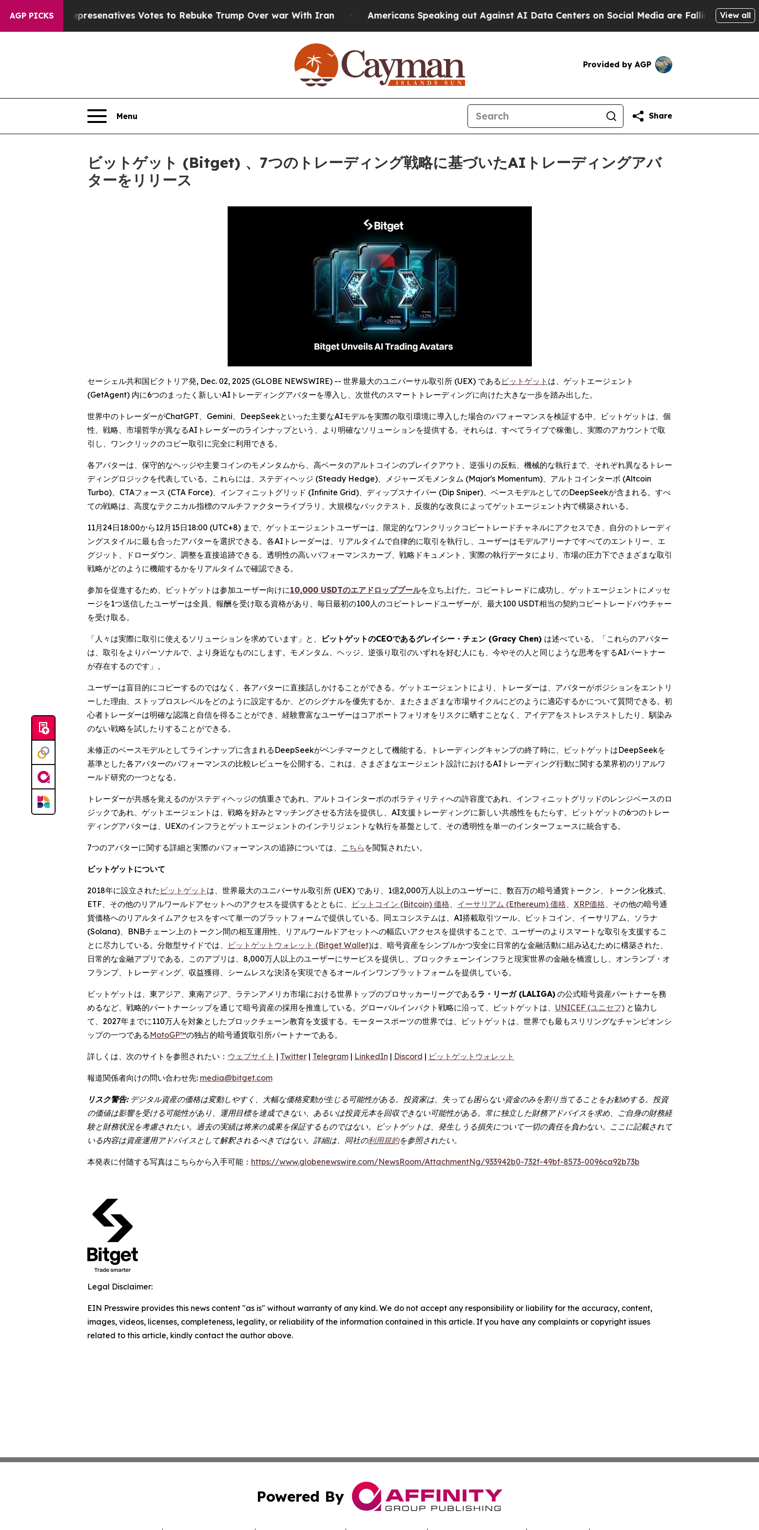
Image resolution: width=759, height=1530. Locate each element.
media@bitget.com (236, 1078)
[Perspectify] (43, 753)
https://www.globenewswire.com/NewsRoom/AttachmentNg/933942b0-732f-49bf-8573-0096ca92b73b (445, 1162)
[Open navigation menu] (112, 116)
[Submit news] (43, 728)
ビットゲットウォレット (471, 1056)
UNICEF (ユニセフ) (589, 1007)
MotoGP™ (168, 1035)
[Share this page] (651, 116)
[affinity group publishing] (43, 777)
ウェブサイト (251, 1056)
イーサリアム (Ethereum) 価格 (511, 904)
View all (735, 15)
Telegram (330, 1056)
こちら (353, 847)
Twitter (293, 1056)
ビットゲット (524, 381)
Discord (408, 1056)
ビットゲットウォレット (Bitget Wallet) (299, 945)
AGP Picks (32, 15)
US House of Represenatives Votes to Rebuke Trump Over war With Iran (187, 15)
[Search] (534, 116)
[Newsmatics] (43, 801)
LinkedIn (371, 1056)
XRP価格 (589, 904)
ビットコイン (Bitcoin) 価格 (400, 904)
